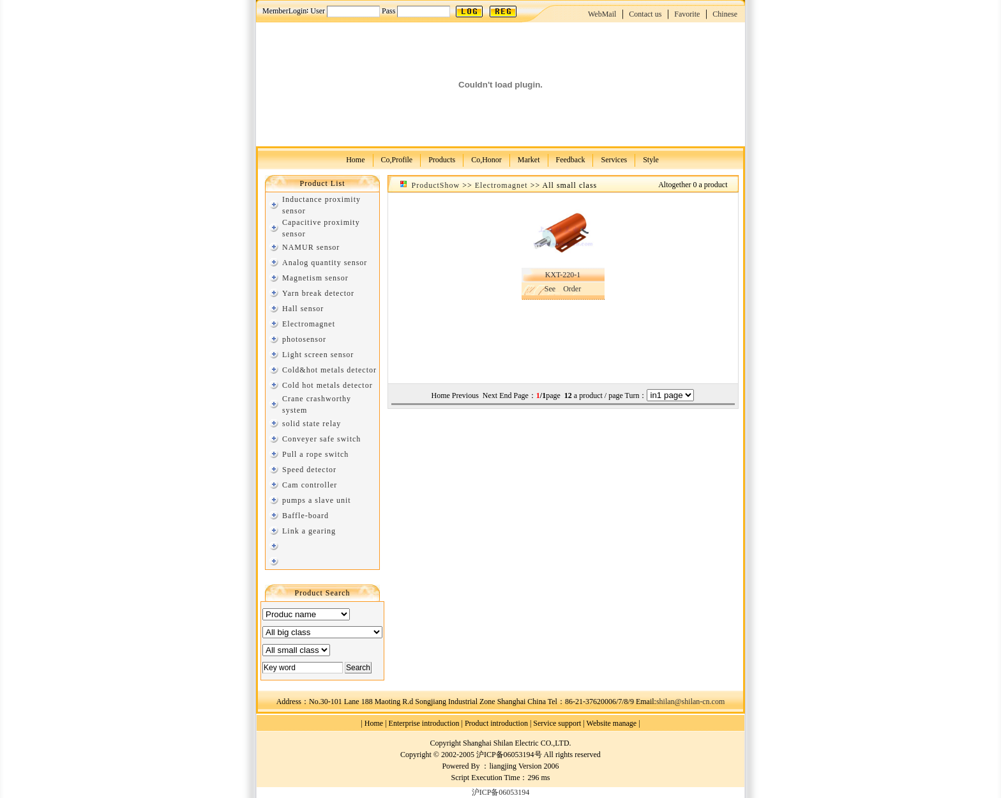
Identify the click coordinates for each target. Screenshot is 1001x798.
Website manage (612, 723)
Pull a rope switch (315, 454)
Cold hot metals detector (327, 385)
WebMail (602, 14)
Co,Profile (397, 159)
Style (651, 159)
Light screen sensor (318, 354)
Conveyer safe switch (321, 438)
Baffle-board (305, 515)
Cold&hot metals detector (329, 369)
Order (572, 288)
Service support (557, 723)
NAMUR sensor (311, 247)
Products (441, 159)
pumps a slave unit (316, 500)
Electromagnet (308, 323)
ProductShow (436, 185)
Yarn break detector (318, 293)
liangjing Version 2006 (524, 766)
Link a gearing (309, 530)
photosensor (304, 339)
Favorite (687, 14)
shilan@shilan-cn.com (690, 701)
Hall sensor (303, 308)
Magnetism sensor (315, 277)
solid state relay (311, 423)
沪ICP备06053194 (501, 792)
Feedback (570, 159)
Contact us (645, 14)
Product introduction (496, 723)
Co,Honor (486, 159)
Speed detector (309, 469)
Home (355, 159)
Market (529, 159)
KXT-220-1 (563, 274)
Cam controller (309, 484)
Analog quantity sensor (324, 262)
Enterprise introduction (424, 723)
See (550, 288)
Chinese (724, 14)
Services (614, 159)
